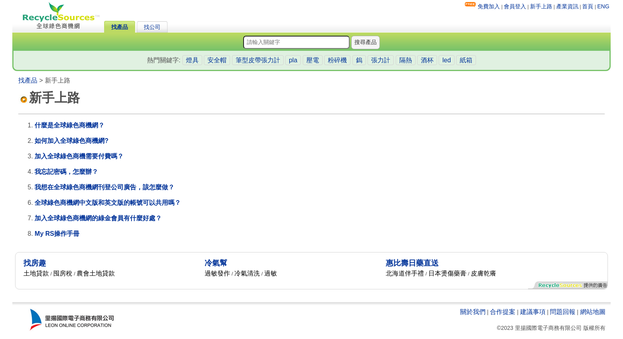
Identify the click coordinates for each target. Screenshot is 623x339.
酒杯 (427, 60)
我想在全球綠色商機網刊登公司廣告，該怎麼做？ (104, 187)
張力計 (380, 60)
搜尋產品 (365, 42)
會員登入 (515, 6)
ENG (603, 6)
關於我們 (473, 311)
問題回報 (562, 311)
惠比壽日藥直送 (412, 263)
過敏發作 (217, 273)
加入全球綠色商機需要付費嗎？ (79, 156)
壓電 (312, 60)
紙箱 (466, 60)
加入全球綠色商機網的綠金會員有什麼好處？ (98, 218)
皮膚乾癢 (483, 273)
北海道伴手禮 (405, 273)
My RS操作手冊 (57, 233)
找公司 (152, 27)
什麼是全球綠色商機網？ (69, 125)
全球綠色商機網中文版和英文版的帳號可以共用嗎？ (108, 202)
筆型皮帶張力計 (258, 60)
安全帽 (216, 60)
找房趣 (34, 263)
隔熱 (405, 60)
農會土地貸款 (96, 273)
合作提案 (502, 311)
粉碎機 (337, 60)
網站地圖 (593, 311)
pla (293, 60)
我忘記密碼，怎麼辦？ (66, 171)
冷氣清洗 (247, 273)
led (446, 60)
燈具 (192, 60)
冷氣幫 (216, 263)
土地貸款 (36, 273)
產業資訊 (567, 6)
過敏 (270, 273)
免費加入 (489, 6)
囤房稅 (62, 273)
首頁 (587, 6)
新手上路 (541, 6)
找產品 (119, 27)
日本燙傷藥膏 (447, 273)
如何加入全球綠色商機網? (71, 140)
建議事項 (533, 311)
